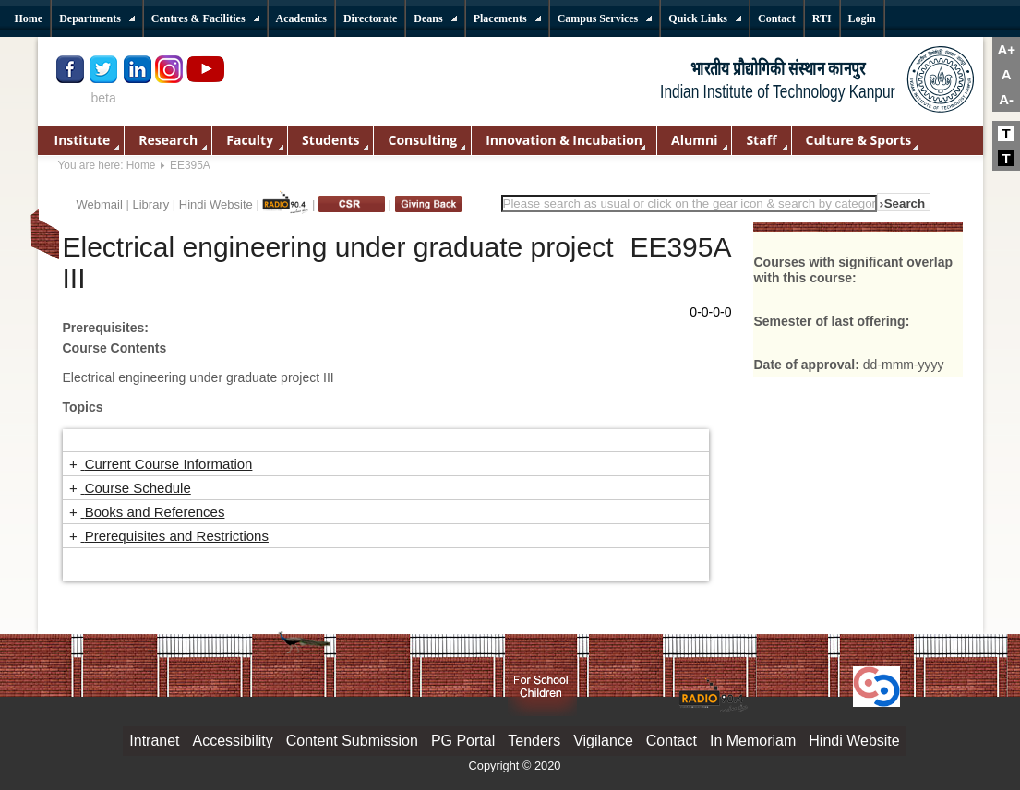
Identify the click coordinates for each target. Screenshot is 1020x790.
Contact (671, 740)
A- (1006, 99)
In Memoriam (753, 740)
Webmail (100, 204)
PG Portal (463, 740)
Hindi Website (216, 204)
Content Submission (352, 740)
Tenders (534, 740)
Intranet (154, 740)
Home (141, 165)
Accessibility (233, 740)
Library (150, 204)
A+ (1006, 49)
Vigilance (603, 740)
